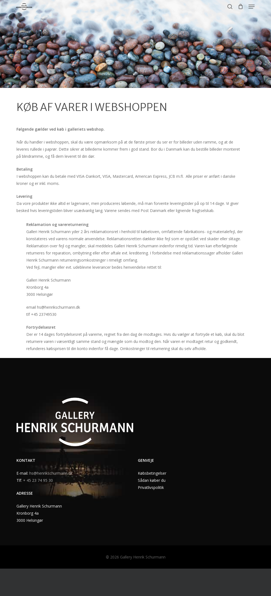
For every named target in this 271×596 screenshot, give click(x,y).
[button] (252, 6)
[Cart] (240, 6)
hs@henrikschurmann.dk (50, 473)
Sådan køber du (152, 480)
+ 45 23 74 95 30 (38, 480)
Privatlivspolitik (151, 487)
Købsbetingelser (152, 473)
